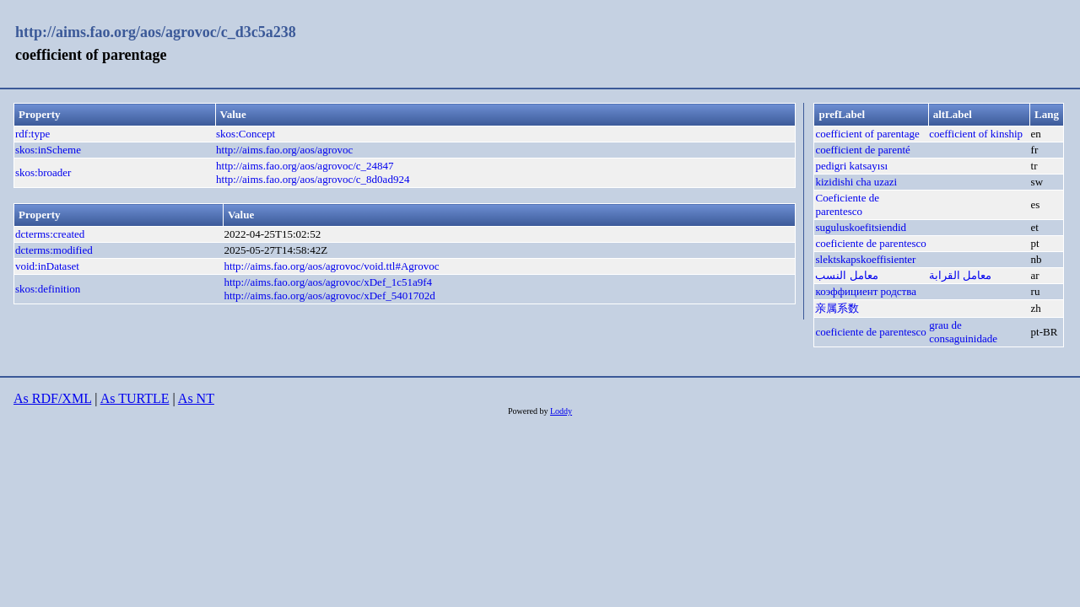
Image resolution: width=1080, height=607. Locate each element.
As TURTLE (135, 398)
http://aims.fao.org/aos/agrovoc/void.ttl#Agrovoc (331, 266)
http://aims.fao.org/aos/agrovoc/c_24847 (305, 165)
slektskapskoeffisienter (865, 259)
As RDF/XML (52, 398)
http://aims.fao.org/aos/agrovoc (284, 149)
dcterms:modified (54, 250)
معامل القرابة (960, 275)
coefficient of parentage (867, 133)
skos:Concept (245, 133)
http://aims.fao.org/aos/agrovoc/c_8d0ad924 (312, 179)
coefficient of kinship (976, 133)
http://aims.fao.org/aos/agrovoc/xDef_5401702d (329, 295)
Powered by (529, 411)
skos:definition (47, 288)
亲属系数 (837, 308)
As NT (196, 398)
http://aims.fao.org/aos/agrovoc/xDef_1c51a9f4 (328, 282)
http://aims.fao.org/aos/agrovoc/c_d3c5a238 (155, 32)
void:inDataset (47, 266)
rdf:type (32, 133)
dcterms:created (49, 234)
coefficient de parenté (862, 149)
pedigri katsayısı (851, 165)
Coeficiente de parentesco (846, 204)
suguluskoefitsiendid (860, 227)
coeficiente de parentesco (870, 243)
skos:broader (43, 172)
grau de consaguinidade (963, 332)
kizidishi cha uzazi (856, 181)
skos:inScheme (48, 149)
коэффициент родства (865, 291)
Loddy (561, 411)
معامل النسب (846, 275)
